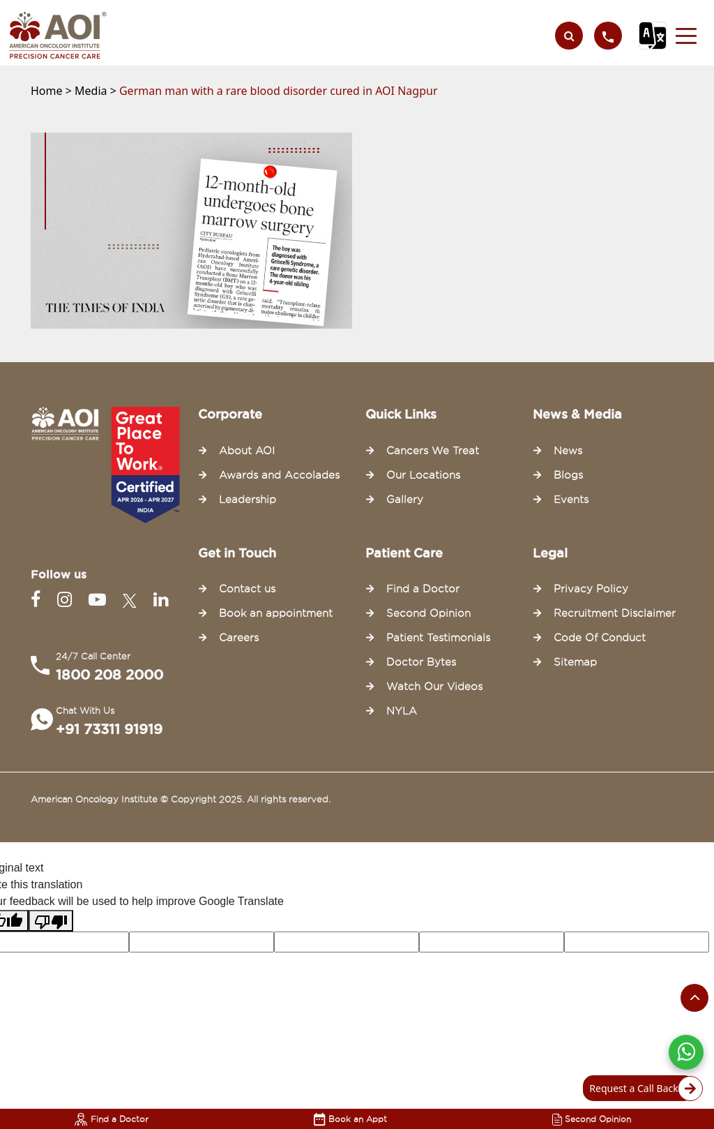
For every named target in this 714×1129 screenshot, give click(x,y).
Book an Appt (350, 1118)
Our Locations (423, 475)
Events (571, 499)
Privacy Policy (591, 589)
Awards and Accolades (279, 475)
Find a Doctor (112, 1118)
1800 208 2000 (109, 674)
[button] (686, 36)
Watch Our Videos (434, 686)
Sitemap (575, 662)
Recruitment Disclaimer (615, 613)
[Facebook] (38, 599)
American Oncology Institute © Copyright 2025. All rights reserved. (181, 799)
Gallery (404, 499)
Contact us (247, 589)
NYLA (401, 711)
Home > (53, 90)
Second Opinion (591, 1118)
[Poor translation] (51, 921)
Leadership (247, 499)
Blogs (568, 475)
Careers (239, 637)
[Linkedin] (160, 599)
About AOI (247, 450)
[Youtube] (100, 599)
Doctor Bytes (421, 662)
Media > (97, 90)
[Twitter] (132, 599)
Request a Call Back (641, 1088)
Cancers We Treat (432, 450)
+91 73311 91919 (109, 729)
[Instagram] (67, 599)
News (568, 450)
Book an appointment (276, 613)
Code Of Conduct (600, 637)
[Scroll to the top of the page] (694, 998)
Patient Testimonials (438, 637)
